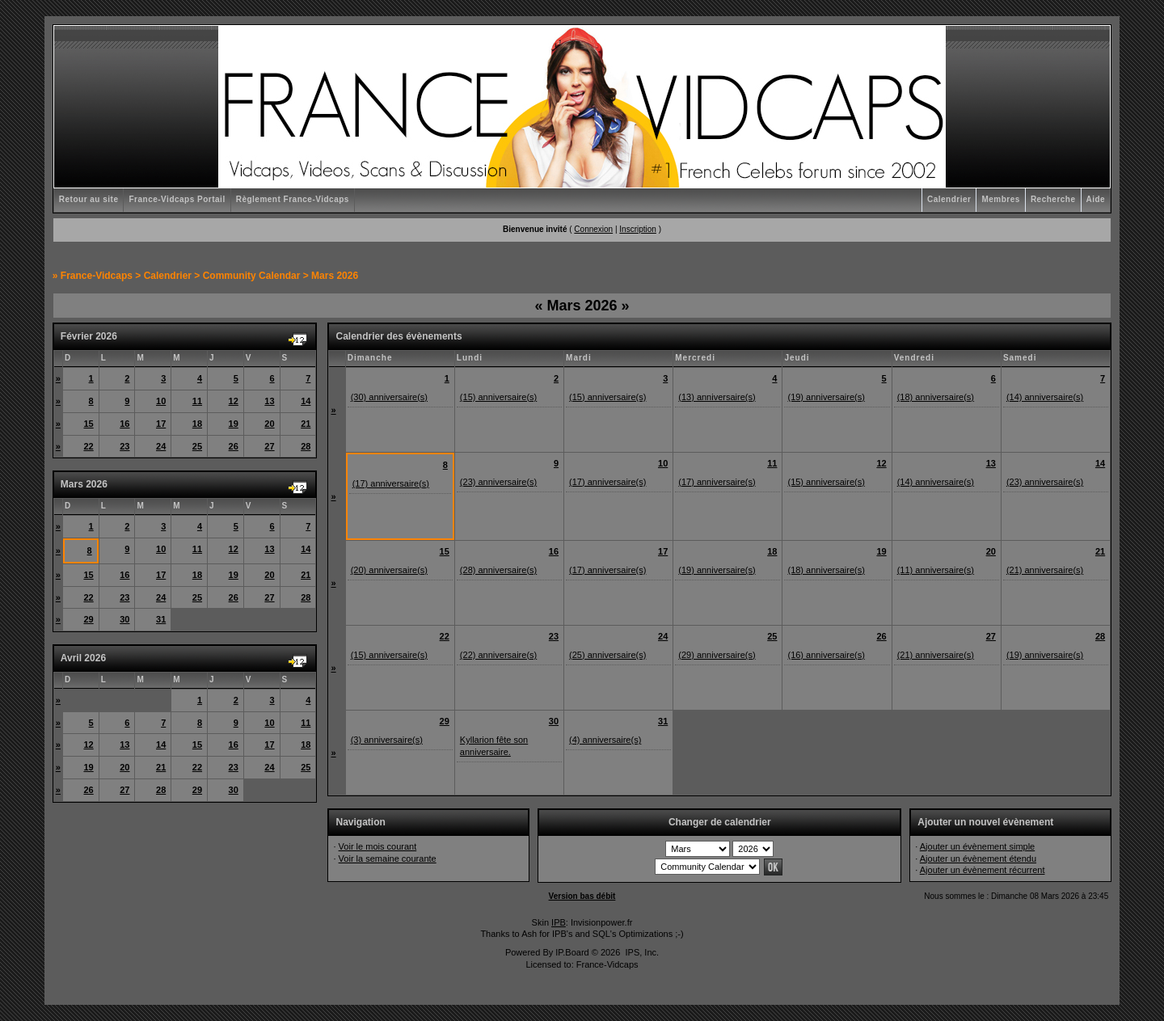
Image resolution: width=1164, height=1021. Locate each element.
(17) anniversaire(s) (390, 483)
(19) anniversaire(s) (825, 397)
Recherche (1053, 199)
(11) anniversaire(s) (935, 570)
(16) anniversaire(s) (825, 655)
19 (233, 423)
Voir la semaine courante (387, 858)
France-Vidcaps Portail (177, 199)
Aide (1096, 199)
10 (161, 401)
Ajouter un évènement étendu (978, 858)
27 (269, 446)
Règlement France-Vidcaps (292, 199)
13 (269, 401)
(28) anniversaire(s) (498, 570)
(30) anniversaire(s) (389, 397)
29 (88, 619)
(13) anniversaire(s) (716, 397)
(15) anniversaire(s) (498, 397)
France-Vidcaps (97, 275)
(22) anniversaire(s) (498, 655)
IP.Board (571, 952)
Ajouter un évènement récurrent (982, 870)
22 (88, 446)
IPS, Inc (640, 952)
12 (233, 401)
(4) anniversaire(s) (605, 740)
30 (124, 619)
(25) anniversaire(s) (607, 655)
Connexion (593, 229)
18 (197, 423)
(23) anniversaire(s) (498, 482)
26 (233, 446)
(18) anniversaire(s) (935, 397)
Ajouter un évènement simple (977, 846)
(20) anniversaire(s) (389, 570)
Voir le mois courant (378, 846)
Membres (1000, 199)
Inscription (637, 229)
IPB (558, 922)
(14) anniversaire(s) (1044, 397)
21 (305, 423)
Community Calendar (252, 275)
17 (161, 423)
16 (124, 423)
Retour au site (89, 199)
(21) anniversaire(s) (1044, 570)
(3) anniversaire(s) (387, 740)
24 (161, 446)
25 (197, 446)
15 (88, 423)
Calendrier (949, 199)
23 (124, 446)
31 (161, 619)
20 (269, 423)
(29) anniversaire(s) (716, 655)
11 (197, 401)
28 (305, 446)
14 (305, 401)
